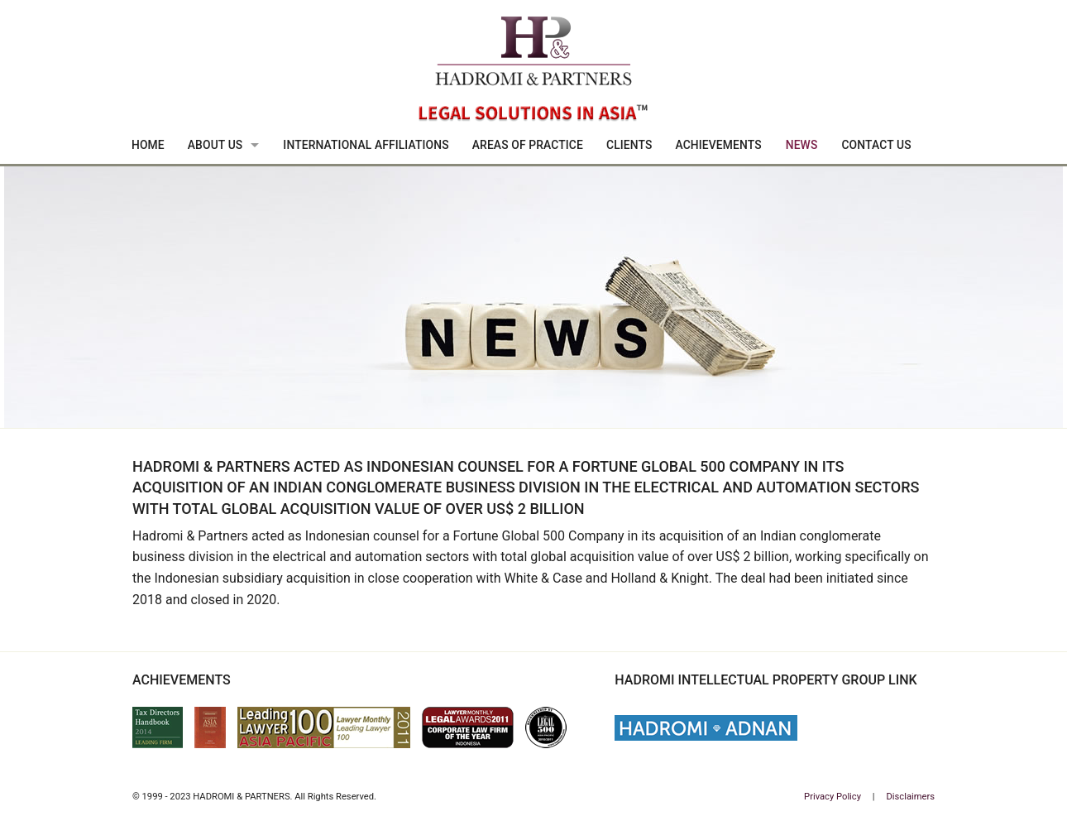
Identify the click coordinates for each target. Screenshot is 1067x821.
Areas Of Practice (527, 144)
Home (148, 144)
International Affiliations (365, 144)
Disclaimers (910, 796)
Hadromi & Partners (533, 72)
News (802, 144)
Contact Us (876, 144)
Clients (629, 144)
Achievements (718, 144)
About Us (215, 144)
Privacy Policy (832, 796)
